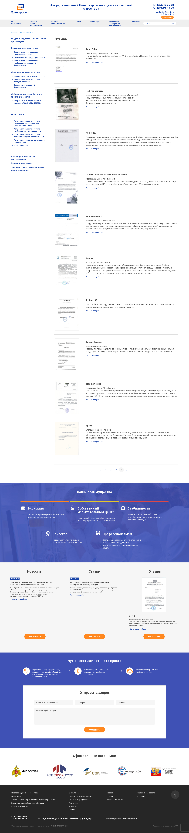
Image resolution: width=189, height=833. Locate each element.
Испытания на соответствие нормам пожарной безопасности (29, 135)
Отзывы (72, 809)
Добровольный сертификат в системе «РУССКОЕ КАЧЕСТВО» (27, 102)
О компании (16, 22)
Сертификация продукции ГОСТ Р (29, 57)
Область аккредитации (58, 22)
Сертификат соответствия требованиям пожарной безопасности (26, 63)
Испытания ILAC (21, 145)
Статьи (110, 796)
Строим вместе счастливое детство (106, 174)
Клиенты (73, 806)
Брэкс (89, 425)
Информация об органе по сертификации (115, 23)
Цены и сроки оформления (36, 23)
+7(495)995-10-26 (163, 7)
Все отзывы (154, 636)
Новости (110, 793)
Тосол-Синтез (93, 341)
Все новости (35, 636)
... (100, 469)
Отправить (94, 730)
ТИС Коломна (93, 383)
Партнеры (95, 22)
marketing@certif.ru (165, 12)
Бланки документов (21, 163)
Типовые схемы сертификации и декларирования (27, 168)
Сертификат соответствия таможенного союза (26, 53)
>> (173, 23)
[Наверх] (175, 794)
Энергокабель (94, 216)
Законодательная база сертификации (23, 157)
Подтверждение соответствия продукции (28, 40)
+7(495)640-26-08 (163, 5)
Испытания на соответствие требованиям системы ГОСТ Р (27, 130)
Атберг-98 (91, 300)
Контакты (135, 22)
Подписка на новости (146, 793)
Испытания (17, 114)
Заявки (77, 22)
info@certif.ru (167, 14)
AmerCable (92, 49)
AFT (176, 826)
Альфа (89, 258)
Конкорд (91, 132)
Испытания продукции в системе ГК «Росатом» (29, 141)
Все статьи (94, 636)
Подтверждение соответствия (24, 793)
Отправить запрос (167, 17)
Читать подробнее (94, 62)
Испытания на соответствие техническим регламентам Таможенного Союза (27, 123)
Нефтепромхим (95, 90)
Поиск (147, 23)
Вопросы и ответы (115, 799)
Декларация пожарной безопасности (24, 86)
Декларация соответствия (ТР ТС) (29, 76)
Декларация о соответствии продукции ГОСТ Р (27, 80)
